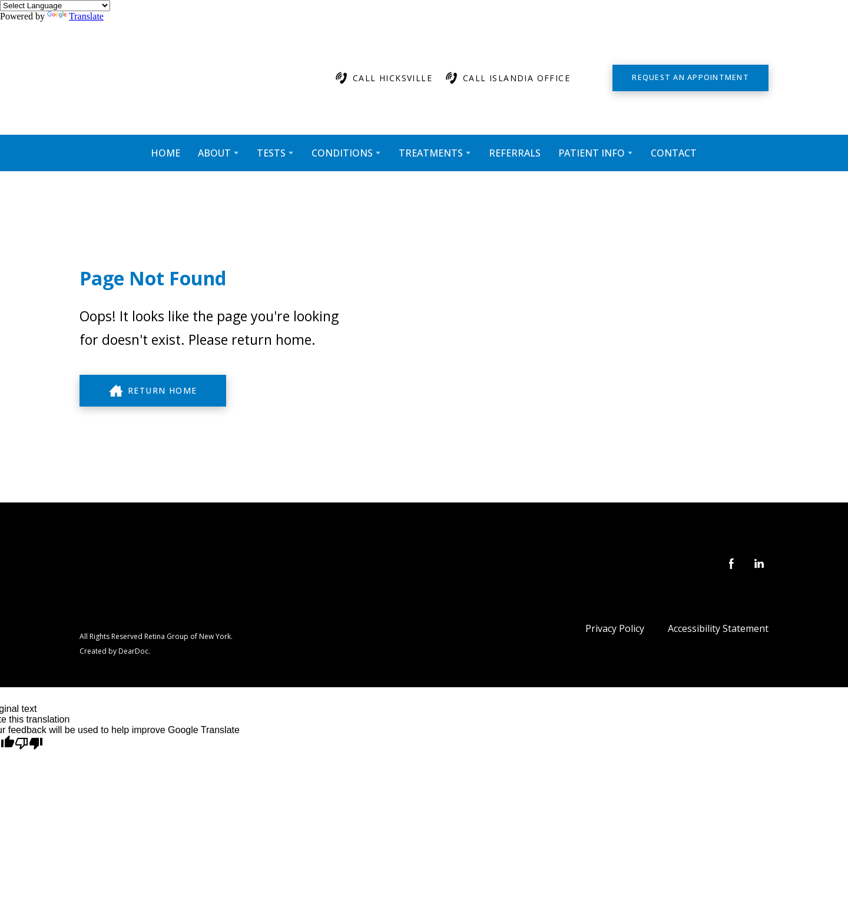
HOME (165, 153)
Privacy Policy (614, 628)
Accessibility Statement (718, 628)
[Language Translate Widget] (55, 5)
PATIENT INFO (591, 153)
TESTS (271, 153)
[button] (383, 78)
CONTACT (674, 153)
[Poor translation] (29, 743)
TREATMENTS (431, 153)
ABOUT (214, 153)
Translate (75, 16)
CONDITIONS (342, 153)
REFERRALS (515, 153)
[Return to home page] (192, 78)
